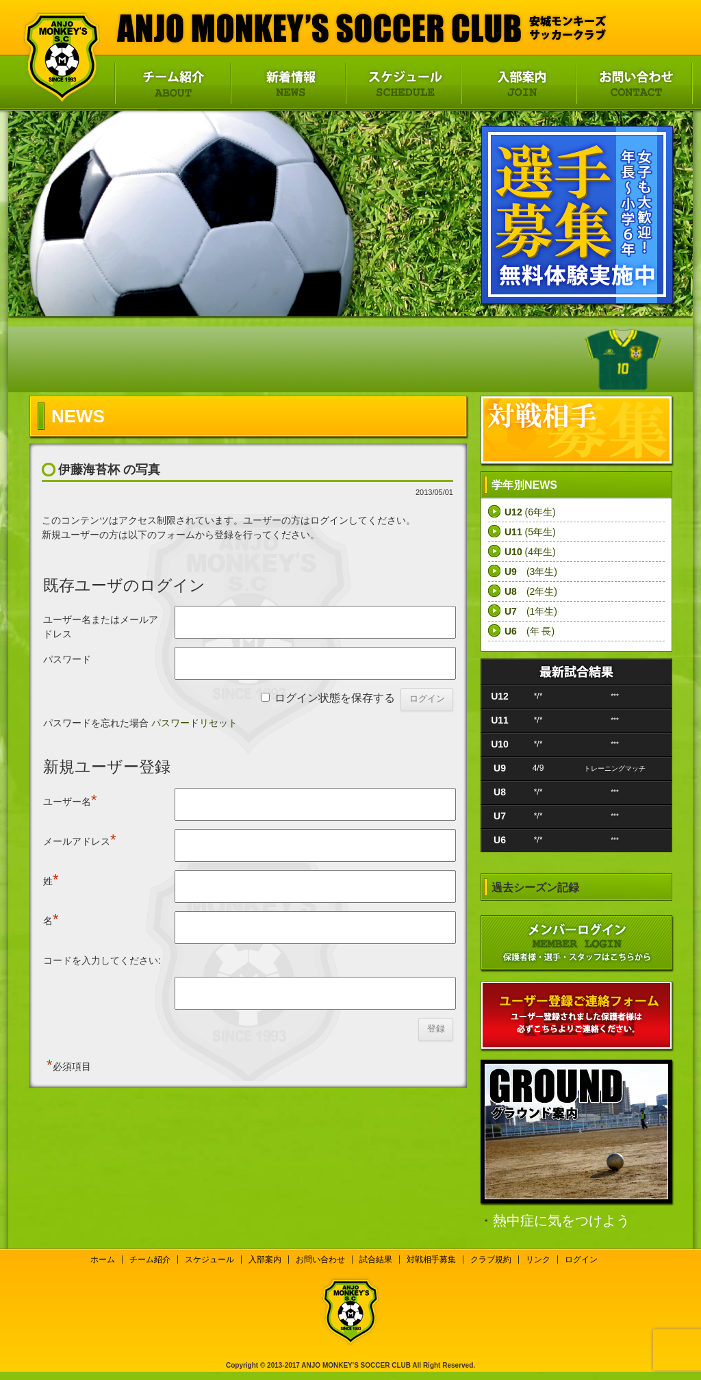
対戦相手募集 (431, 1259)
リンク (538, 1259)
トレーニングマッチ (615, 768)
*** (615, 696)
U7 (500, 815)
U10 (500, 744)
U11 (500, 720)
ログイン (581, 1259)
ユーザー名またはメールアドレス (100, 626)
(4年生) (530, 551)
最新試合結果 (576, 672)
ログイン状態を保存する (335, 698)
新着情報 (287, 83)
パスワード (67, 659)
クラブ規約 (490, 1259)
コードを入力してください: (102, 960)
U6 (500, 839)
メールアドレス (79, 839)
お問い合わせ (634, 83)
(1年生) (531, 611)
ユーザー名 (70, 799)
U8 (500, 792)
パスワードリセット (194, 722)
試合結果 (375, 1259)
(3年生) (531, 571)
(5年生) (530, 531)
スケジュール (403, 83)
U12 (500, 696)
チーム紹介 (172, 83)
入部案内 (518, 83)
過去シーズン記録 (535, 887)
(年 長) (530, 631)
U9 (500, 768)
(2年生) (531, 591)
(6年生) (530, 512)
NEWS (78, 416)
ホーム (102, 1259)
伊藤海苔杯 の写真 (109, 469)
